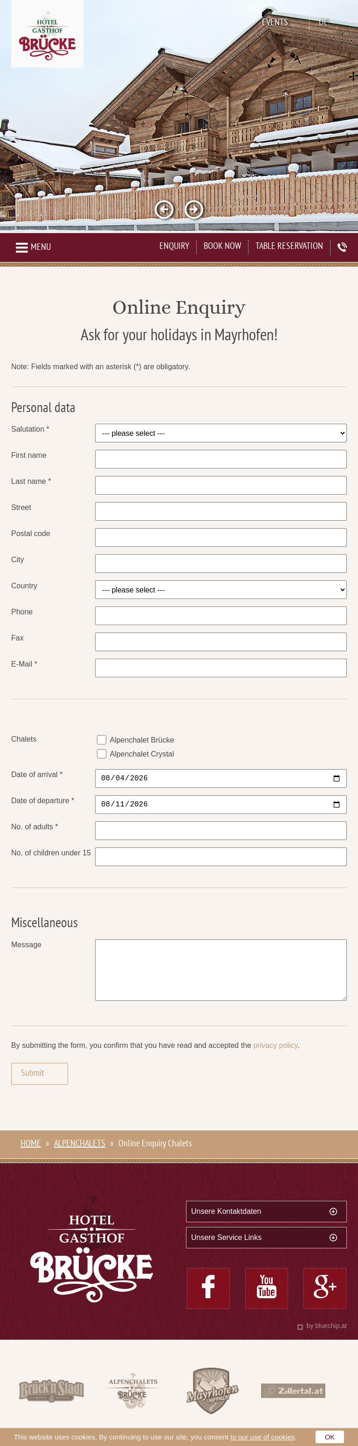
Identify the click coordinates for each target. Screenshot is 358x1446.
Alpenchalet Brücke (142, 740)
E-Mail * (24, 664)
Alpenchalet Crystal (142, 754)
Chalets (23, 739)
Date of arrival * (36, 774)
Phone (22, 612)
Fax (17, 638)
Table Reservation (289, 247)
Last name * (31, 481)
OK (330, 1437)
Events (275, 23)
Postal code (30, 533)
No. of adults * (34, 827)
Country (24, 586)
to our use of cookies (262, 1437)
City (17, 560)
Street (21, 507)
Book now (222, 247)
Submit (32, 1087)
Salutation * (30, 429)
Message (26, 945)
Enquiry (174, 247)
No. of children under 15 (51, 853)
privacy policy (275, 1058)
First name (29, 455)
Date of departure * (42, 801)
